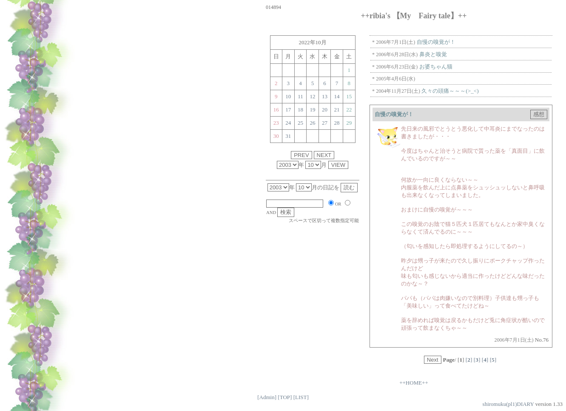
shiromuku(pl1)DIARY (508, 404)
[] (469, 360)
